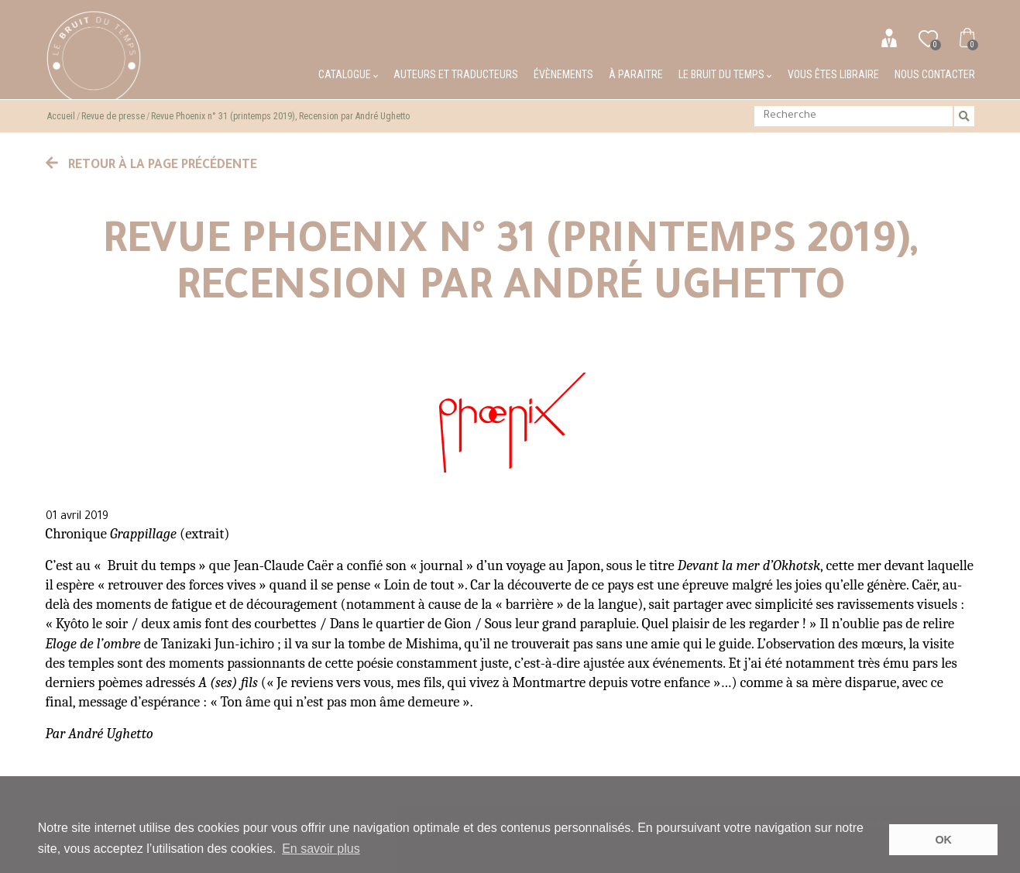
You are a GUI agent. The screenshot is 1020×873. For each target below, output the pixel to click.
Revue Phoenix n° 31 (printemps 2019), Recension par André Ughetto (280, 116)
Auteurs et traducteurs (455, 74)
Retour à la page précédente (152, 166)
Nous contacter (935, 74)
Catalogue (348, 74)
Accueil (61, 116)
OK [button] (943, 839)
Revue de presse (113, 116)
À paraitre (636, 74)
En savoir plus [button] (321, 848)
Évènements (563, 74)
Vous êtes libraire (833, 74)
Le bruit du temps (724, 74)
